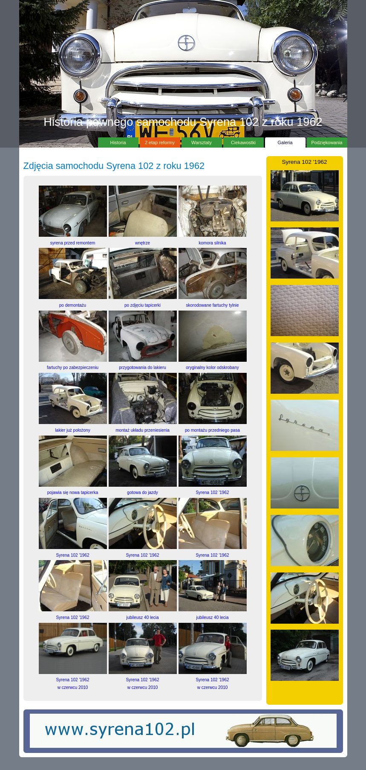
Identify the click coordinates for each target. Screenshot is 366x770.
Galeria (285, 141)
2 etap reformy (160, 141)
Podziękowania (327, 141)
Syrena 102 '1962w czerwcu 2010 (73, 680)
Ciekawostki (243, 141)
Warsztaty (202, 141)
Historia (118, 141)
